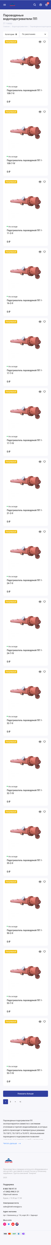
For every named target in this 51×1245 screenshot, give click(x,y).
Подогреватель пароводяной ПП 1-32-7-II (24, 722)
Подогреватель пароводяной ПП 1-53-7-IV (24, 1072)
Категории (11, 34)
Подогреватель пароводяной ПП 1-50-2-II (24, 932)
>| (20, 1102)
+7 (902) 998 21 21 (11, 1192)
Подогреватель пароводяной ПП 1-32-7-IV (24, 792)
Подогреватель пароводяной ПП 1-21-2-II (24, 512)
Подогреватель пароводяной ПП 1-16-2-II (24, 302)
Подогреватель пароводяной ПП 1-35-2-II (24, 862)
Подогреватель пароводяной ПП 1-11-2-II (24, 232)
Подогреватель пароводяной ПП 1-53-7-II (24, 1002)
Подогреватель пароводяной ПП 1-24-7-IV (24, 652)
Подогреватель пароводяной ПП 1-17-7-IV (24, 442)
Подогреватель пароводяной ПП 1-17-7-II (24, 372)
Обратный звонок (10, 1194)
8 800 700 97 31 (10, 1189)
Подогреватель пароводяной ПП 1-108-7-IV (24, 162)
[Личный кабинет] (40, 4)
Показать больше (26, 1094)
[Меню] (4, 4)
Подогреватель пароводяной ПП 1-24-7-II (24, 582)
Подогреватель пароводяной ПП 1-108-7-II (24, 92)
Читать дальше (12, 1143)
